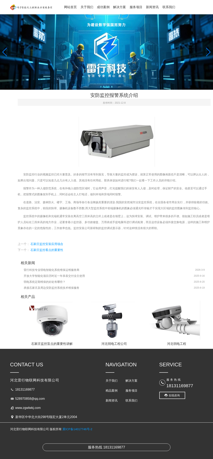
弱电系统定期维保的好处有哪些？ (44, 281)
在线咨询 (174, 395)
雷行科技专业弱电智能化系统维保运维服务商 (51, 269)
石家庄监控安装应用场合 (46, 244)
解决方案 (119, 7)
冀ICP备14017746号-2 (77, 429)
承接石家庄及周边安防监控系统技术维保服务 (51, 287)
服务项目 (136, 7)
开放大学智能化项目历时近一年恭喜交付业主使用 (54, 275)
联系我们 (168, 7)
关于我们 (87, 7)
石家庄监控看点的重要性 (46, 250)
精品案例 (112, 390)
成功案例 (103, 7)
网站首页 (70, 7)
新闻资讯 (152, 7)
